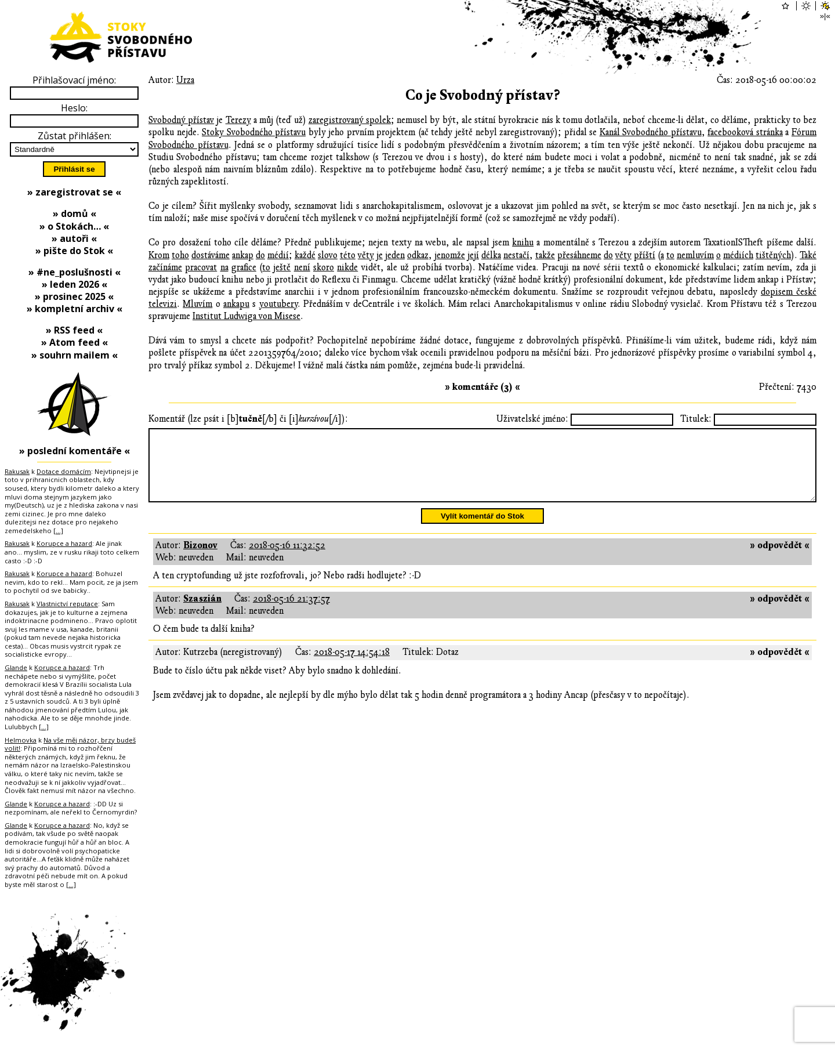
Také (808, 255)
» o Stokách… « (74, 226)
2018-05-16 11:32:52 (287, 559)
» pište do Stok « (74, 250)
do (260, 255)
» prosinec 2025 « (74, 296)
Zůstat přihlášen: (74, 135)
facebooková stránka (745, 132)
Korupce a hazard (64, 543)
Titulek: (695, 419)
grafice (243, 267)
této (347, 255)
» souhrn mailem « (74, 355)
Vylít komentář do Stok (482, 530)
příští (644, 255)
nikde (347, 267)
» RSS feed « (74, 330)
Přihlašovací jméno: (74, 80)
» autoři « (74, 238)
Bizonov (200, 559)
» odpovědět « (779, 559)
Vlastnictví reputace (67, 603)
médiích (738, 255)
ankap (242, 255)
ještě (282, 267)
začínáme (165, 267)
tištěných (773, 255)
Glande (16, 667)
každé (305, 255)
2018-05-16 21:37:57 (291, 612)
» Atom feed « (74, 342)
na (224, 267)
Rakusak (17, 471)
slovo (327, 255)
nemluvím (695, 255)
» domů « (74, 213)
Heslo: (74, 108)
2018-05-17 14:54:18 (352, 666)
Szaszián (202, 612)
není (302, 267)
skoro (323, 267)
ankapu (236, 304)
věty (366, 255)
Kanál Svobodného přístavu (651, 132)
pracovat (201, 267)
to (670, 255)
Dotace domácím (64, 471)
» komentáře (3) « (482, 387)
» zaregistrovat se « (74, 192)
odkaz (418, 255)
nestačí (516, 255)
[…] (58, 530)
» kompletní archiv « (74, 308)
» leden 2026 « (74, 284)
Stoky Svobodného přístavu (254, 132)
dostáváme (210, 255)
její (473, 255)
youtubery (278, 304)
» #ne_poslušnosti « (74, 272)
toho (180, 255)
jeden (395, 255)
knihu (522, 242)
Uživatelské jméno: (532, 419)
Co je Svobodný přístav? (482, 95)
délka (491, 255)
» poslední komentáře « (74, 450)
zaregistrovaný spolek (349, 120)
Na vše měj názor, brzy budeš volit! (70, 744)
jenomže (449, 255)
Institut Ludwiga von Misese (246, 316)
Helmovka (21, 740)
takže (545, 255)
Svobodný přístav (181, 120)
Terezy (238, 120)
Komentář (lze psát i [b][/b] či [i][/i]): (248, 419)
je (379, 255)
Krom (158, 255)
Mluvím (197, 304)
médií (278, 255)
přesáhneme (579, 255)
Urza (185, 80)
